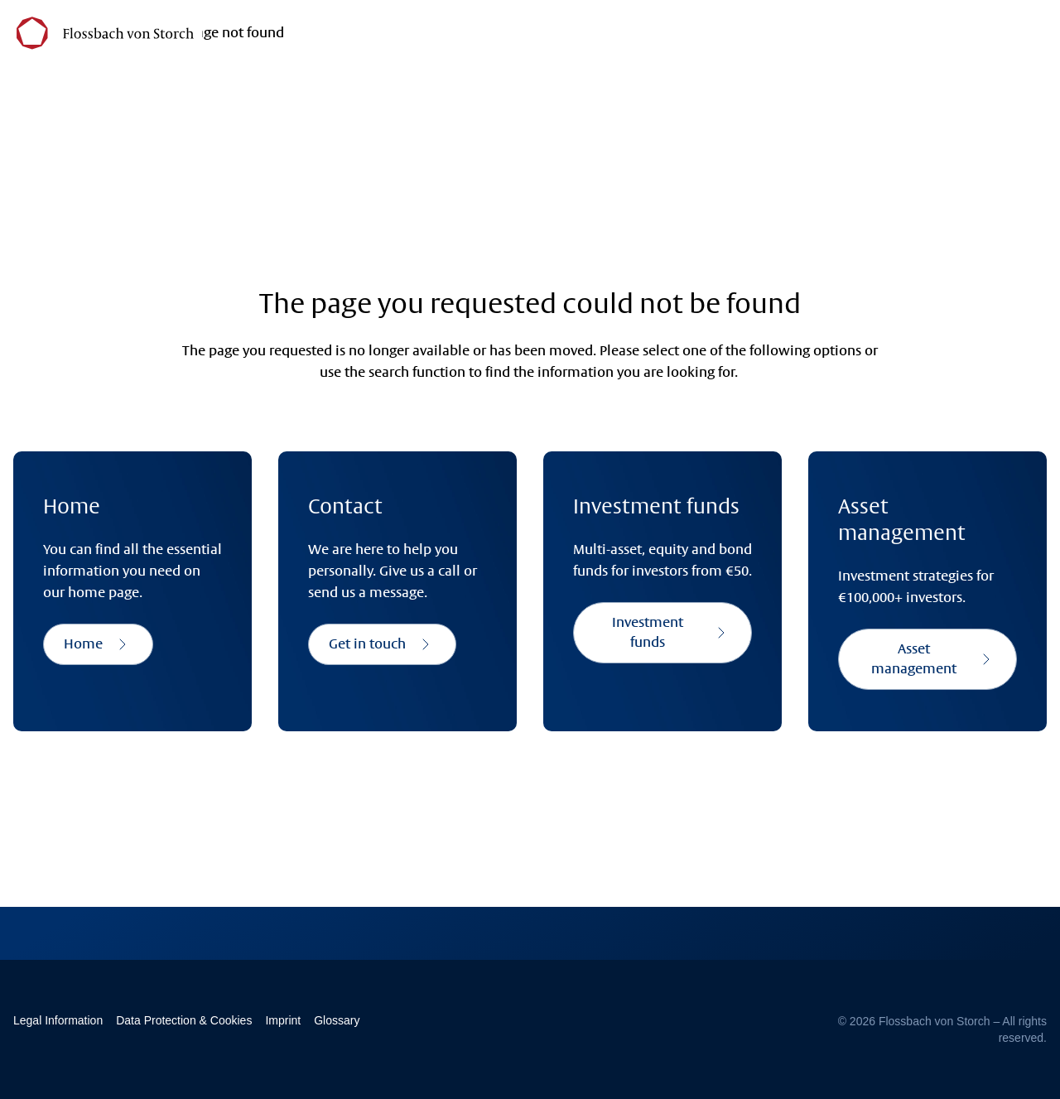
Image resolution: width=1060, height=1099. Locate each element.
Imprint (283, 1020)
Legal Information (58, 1020)
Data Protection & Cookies (184, 1020)
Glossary (336, 1020)
